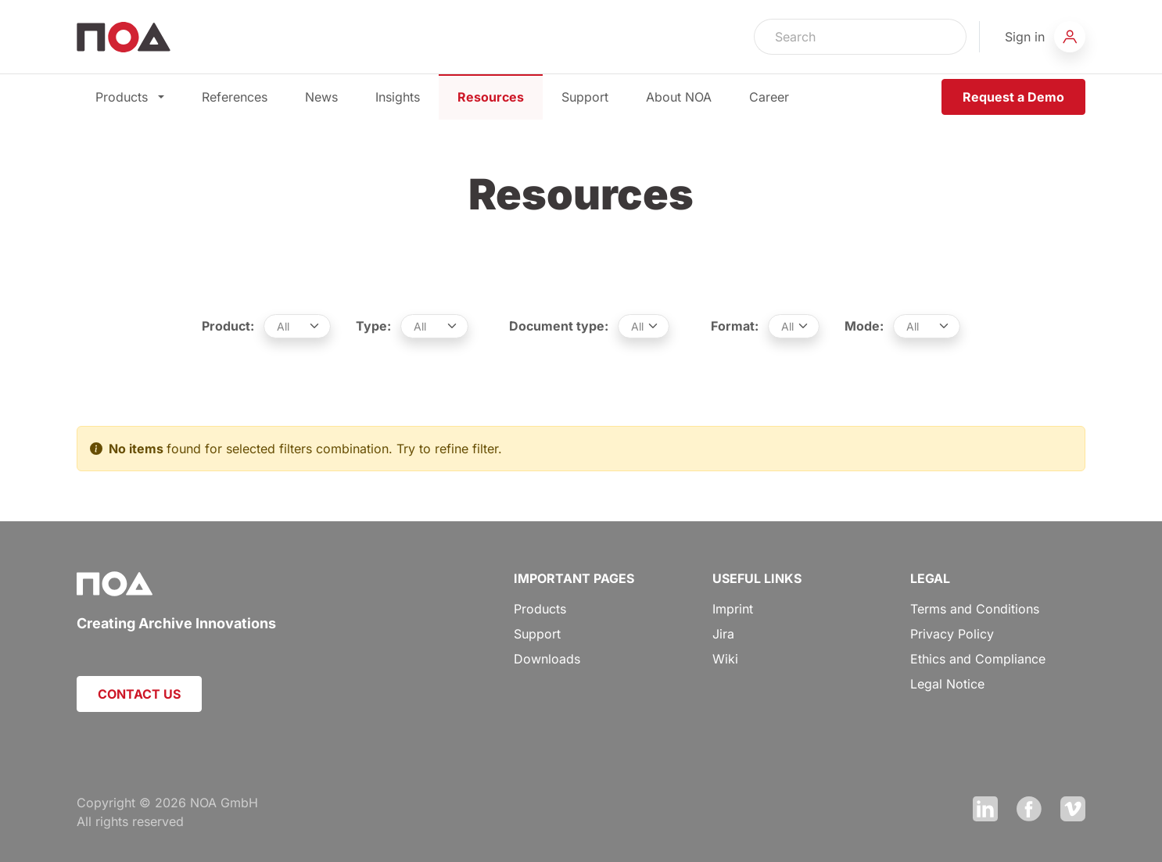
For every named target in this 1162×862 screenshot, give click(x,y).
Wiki (725, 659)
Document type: (558, 326)
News (321, 97)
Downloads (547, 659)
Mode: (864, 326)
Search (946, 37)
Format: (735, 326)
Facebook (1029, 808)
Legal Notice (947, 684)
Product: (228, 326)
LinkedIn (985, 808)
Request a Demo (1013, 97)
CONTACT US (139, 694)
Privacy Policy (952, 634)
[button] (1045, 36)
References (234, 97)
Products (129, 97)
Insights (397, 97)
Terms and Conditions (974, 609)
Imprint (732, 609)
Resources (490, 97)
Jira (723, 634)
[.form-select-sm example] (298, 326)
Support (584, 97)
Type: (373, 326)
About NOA (679, 97)
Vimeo (1072, 808)
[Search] (840, 37)
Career (769, 97)
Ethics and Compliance (977, 659)
